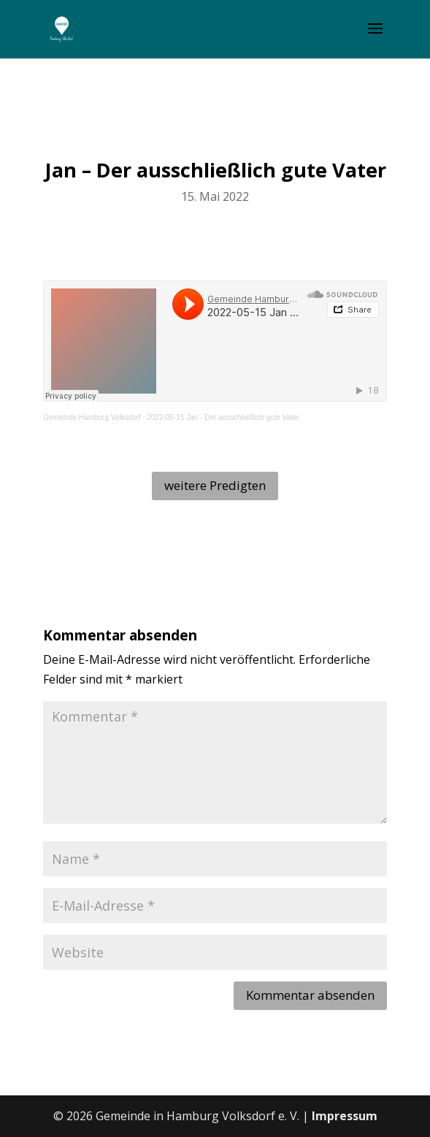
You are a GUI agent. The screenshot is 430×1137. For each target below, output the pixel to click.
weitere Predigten (215, 485)
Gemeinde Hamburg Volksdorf (92, 417)
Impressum (344, 1116)
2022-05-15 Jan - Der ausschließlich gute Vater (223, 417)
